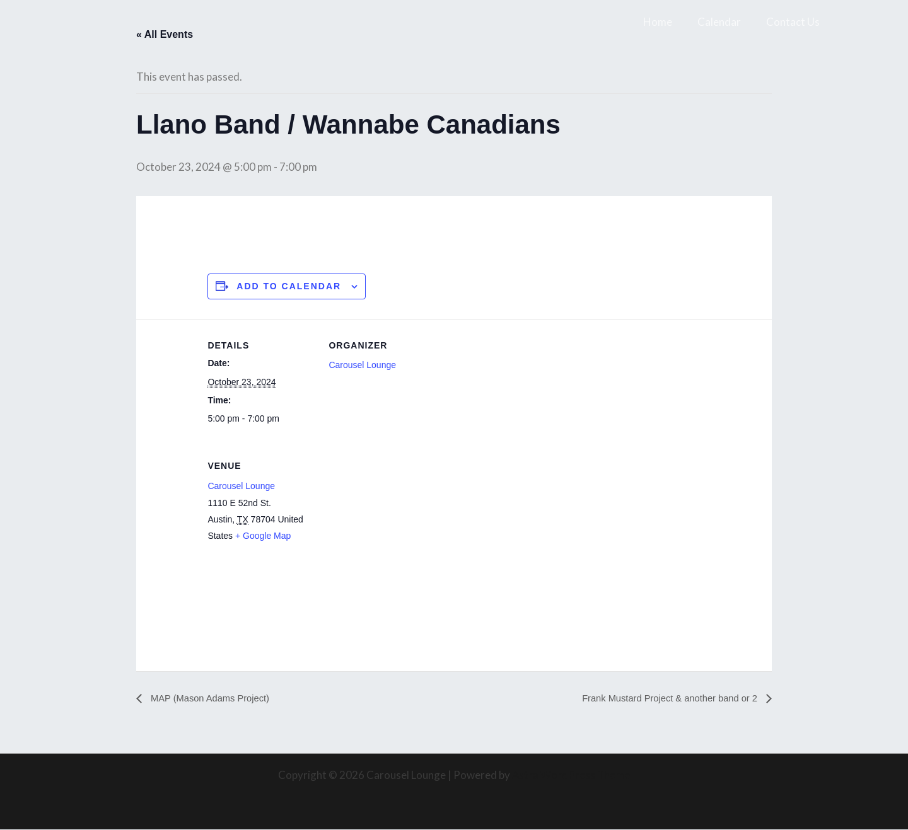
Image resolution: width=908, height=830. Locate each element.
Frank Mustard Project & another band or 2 (663, 699)
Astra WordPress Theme (571, 775)
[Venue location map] (395, 527)
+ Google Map (263, 536)
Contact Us (795, 21)
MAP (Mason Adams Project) (214, 699)
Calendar (725, 21)
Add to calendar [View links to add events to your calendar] (288, 287)
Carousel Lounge (362, 365)
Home (667, 21)
